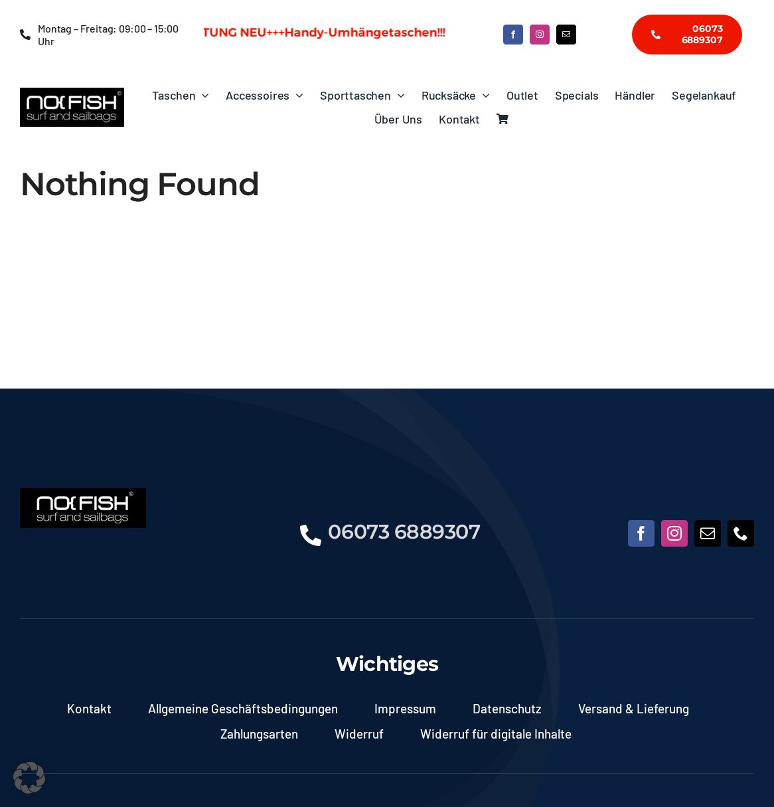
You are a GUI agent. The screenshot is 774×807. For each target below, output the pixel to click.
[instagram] (540, 35)
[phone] (741, 533)
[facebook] (513, 35)
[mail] (566, 35)
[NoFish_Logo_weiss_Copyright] (72, 93)
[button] (29, 778)
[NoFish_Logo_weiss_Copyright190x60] (83, 494)
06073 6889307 (404, 531)
